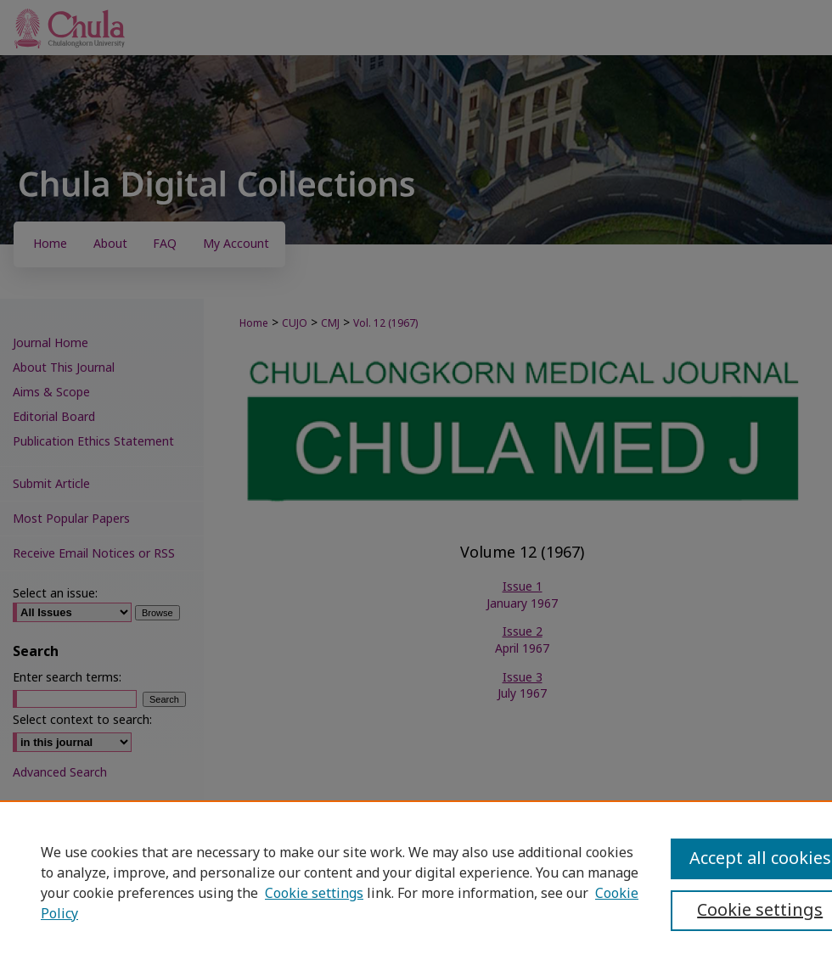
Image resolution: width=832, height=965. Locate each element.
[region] (416, 882)
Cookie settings (314, 894)
